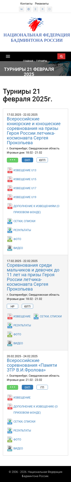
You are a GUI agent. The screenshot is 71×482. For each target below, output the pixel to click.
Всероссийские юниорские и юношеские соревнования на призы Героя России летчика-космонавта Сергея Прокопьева (34, 130)
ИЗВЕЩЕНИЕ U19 (24, 197)
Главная (28, 60)
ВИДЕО (18, 248)
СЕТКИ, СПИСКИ (24, 221)
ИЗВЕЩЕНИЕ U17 (24, 188)
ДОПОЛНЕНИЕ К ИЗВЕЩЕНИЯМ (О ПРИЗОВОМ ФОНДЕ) (36, 209)
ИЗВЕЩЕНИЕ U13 (24, 170)
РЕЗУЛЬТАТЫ (22, 230)
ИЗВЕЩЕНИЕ (21, 316)
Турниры (41, 60)
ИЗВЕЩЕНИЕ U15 (24, 179)
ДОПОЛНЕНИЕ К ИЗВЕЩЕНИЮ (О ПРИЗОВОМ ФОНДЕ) (35, 409)
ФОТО (17, 239)
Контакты (26, 3)
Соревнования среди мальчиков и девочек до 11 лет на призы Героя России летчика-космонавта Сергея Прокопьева (33, 277)
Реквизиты (42, 3)
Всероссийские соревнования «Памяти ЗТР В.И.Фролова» (32, 365)
